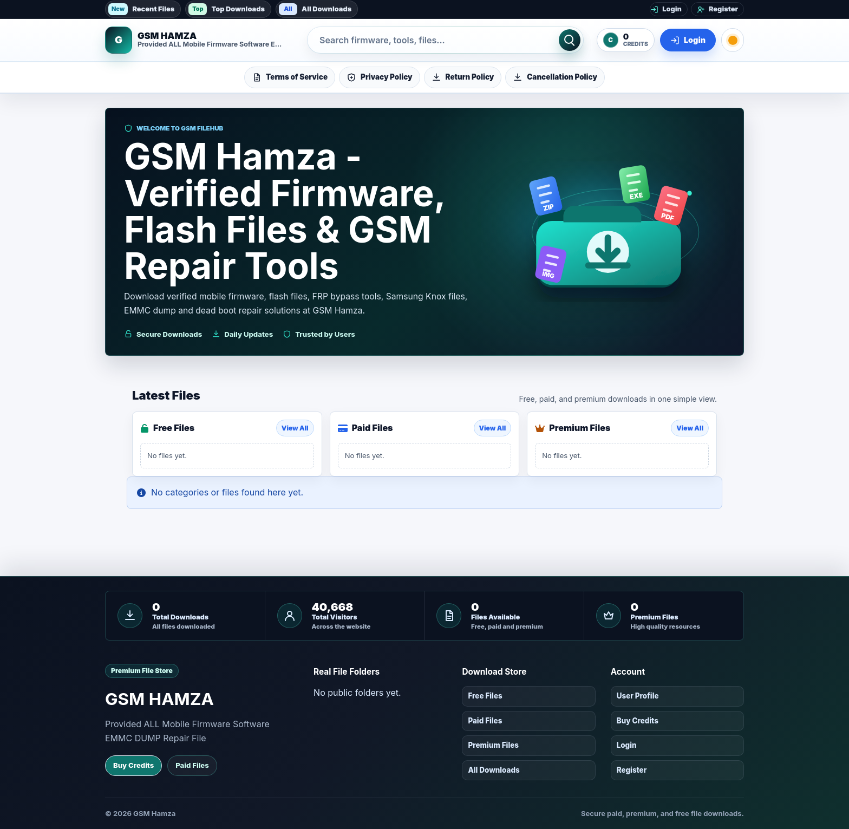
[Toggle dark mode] (732, 40)
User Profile (638, 695)
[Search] (569, 40)
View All (295, 428)
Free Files (485, 695)
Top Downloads (226, 9)
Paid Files (191, 765)
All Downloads (315, 9)
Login (627, 745)
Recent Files (141, 9)
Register (632, 770)
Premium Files (493, 745)
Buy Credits (133, 765)
